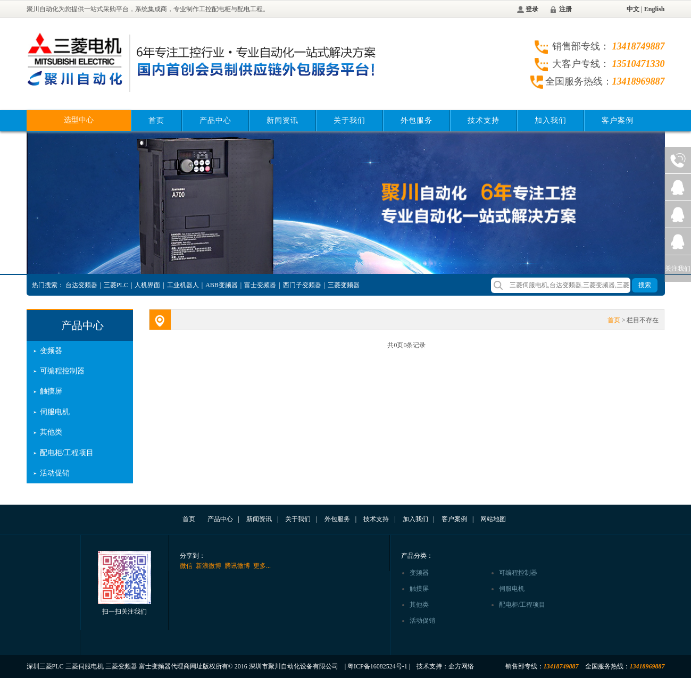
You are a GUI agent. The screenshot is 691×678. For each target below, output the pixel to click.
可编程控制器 (62, 371)
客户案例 (618, 120)
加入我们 (551, 120)
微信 (186, 566)
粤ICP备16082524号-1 (377, 666)
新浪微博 (208, 566)
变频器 (51, 351)
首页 (156, 120)
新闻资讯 (282, 120)
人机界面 (147, 285)
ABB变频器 (221, 285)
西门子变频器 (302, 285)
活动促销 (55, 473)
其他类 (51, 432)
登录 (532, 9)
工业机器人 (183, 285)
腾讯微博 (237, 566)
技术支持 (483, 120)
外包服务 (416, 120)
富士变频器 (260, 285)
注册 (565, 9)
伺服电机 (55, 412)
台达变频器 (81, 285)
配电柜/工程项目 (67, 453)
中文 (633, 9)
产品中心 (215, 120)
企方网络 (461, 666)
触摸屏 (51, 391)
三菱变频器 (344, 285)
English (654, 9)
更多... (262, 566)
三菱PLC (116, 285)
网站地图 (493, 519)
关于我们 (349, 120)
